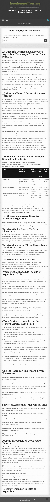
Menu (6, 20)
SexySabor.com (12, 334)
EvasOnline (17, 164)
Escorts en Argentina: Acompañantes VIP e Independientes (25, 11)
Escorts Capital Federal (25, 24)
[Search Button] (48, 20)
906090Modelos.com (25, 334)
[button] (25, 431)
